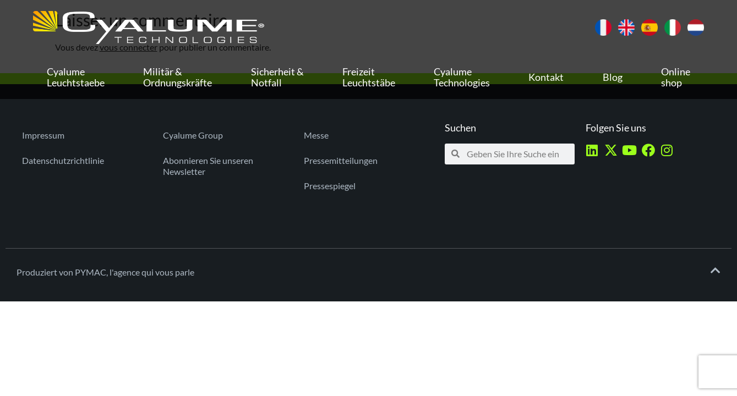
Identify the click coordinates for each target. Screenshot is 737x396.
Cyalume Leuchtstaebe (76, 77)
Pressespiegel (330, 185)
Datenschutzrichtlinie (63, 160)
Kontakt (546, 77)
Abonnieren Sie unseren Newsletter (208, 166)
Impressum (43, 135)
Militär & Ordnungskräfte (177, 77)
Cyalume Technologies (462, 77)
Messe (316, 135)
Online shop (675, 77)
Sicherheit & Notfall (277, 77)
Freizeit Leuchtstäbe (368, 77)
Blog (613, 77)
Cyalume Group (193, 135)
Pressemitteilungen (341, 160)
